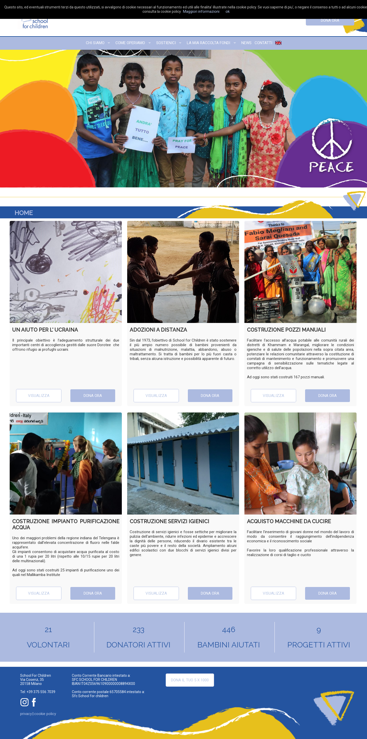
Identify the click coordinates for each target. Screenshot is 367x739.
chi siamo (95, 43)
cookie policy (45, 713)
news (246, 43)
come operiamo (130, 43)
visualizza (38, 395)
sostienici (166, 43)
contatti (263, 43)
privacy (26, 713)
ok (228, 11)
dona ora (330, 20)
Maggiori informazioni (201, 11)
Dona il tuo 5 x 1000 (190, 680)
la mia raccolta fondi (208, 43)
